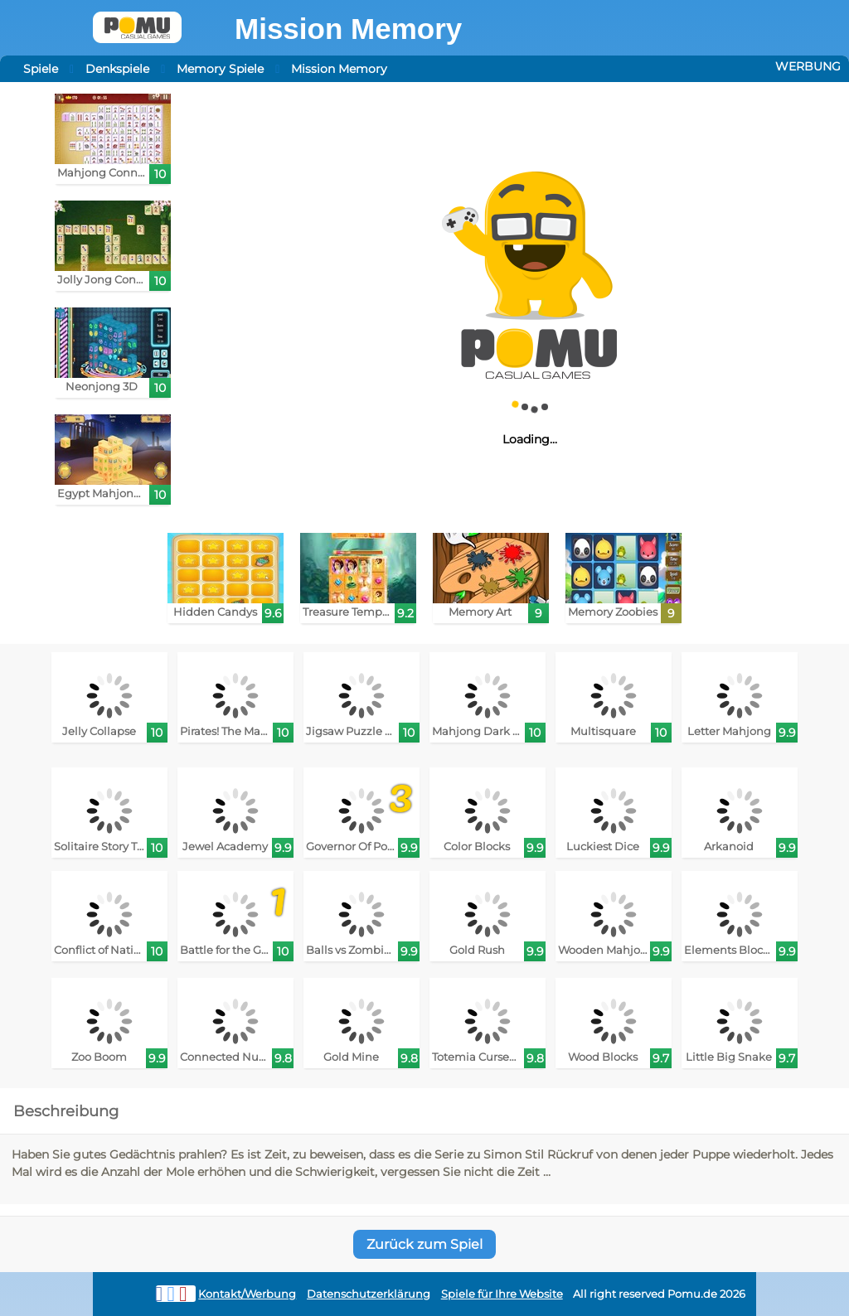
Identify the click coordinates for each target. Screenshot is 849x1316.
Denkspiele (117, 68)
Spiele (40, 68)
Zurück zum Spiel (424, 1244)
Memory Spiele (220, 68)
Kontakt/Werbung (247, 1294)
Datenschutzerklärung (368, 1294)
